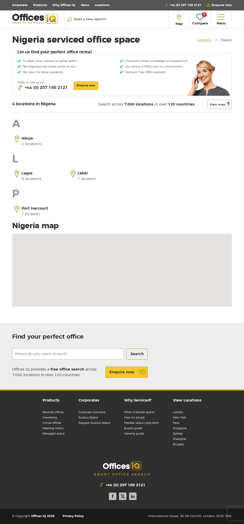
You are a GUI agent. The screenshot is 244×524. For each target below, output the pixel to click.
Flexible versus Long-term (141, 423)
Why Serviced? (137, 400)
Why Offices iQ (63, 5)
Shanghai (179, 439)
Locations (102, 5)
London (178, 412)
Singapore (180, 428)
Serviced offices (53, 412)
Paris (176, 423)
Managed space (54, 433)
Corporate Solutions (92, 412)
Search (137, 354)
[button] (219, 5)
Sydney (178, 433)
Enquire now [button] (86, 85)
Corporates (89, 400)
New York (179, 417)
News (85, 5)
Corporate (20, 5)
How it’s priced (134, 417)
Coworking (50, 417)
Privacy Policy (73, 516)
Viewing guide (134, 433)
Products (40, 5)
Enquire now (127, 372)
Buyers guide (133, 428)
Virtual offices (52, 423)
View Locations (187, 400)
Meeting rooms (53, 428)
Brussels (178, 444)
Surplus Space (88, 417)
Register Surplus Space (94, 423)
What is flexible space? (139, 412)
